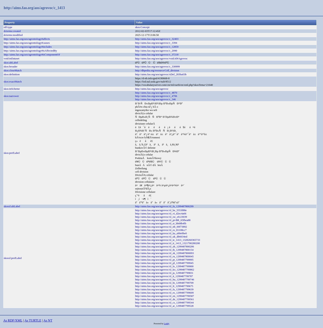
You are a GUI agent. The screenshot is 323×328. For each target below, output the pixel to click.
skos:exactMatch (13, 81)
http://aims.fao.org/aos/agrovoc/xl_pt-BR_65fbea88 (163, 220)
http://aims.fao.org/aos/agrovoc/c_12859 (157, 46)
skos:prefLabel (12, 152)
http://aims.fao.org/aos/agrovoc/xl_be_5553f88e (161, 210)
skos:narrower (11, 96)
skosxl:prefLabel (13, 258)
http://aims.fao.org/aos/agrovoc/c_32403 (157, 38)
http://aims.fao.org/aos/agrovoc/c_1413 (34, 8)
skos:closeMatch (13, 70)
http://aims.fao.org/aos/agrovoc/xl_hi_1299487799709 (164, 282)
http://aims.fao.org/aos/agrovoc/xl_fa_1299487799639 (164, 289)
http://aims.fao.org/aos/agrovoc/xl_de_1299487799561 (164, 299)
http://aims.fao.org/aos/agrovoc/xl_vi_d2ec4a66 (160, 213)
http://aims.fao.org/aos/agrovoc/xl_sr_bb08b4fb (160, 223)
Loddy (166, 323)
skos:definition (12, 74)
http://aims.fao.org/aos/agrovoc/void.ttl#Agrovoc (161, 58)
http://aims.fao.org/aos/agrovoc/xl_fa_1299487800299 (164, 206)
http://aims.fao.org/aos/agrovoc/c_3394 (156, 42)
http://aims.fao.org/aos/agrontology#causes (27, 42)
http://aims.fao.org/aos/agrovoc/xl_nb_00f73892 (161, 226)
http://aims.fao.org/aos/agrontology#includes (28, 46)
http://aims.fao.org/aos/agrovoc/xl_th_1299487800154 (164, 249)
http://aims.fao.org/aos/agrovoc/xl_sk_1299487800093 (164, 253)
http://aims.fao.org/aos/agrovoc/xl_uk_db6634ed (161, 236)
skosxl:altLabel (12, 206)
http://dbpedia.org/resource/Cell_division (157, 70)
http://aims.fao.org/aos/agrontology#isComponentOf (32, 54)
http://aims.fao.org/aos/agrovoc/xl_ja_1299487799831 (164, 272)
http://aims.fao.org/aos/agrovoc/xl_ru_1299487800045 (164, 256)
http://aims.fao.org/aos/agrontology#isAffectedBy (30, 50)
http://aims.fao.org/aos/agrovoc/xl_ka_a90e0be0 (161, 233)
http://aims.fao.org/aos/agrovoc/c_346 (155, 99)
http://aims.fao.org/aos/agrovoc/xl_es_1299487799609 (164, 292)
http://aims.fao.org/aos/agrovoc (152, 88)
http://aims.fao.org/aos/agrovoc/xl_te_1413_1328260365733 (167, 239)
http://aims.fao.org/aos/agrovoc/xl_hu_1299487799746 (164, 279)
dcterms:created (12, 31)
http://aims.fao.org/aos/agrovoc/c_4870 (156, 92)
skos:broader (10, 66)
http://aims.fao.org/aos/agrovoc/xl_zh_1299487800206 (164, 246)
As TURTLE (33, 320)
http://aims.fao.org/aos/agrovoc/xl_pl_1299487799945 (164, 263)
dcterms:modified (13, 34)
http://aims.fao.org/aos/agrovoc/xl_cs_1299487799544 (164, 302)
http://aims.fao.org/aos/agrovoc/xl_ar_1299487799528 (164, 305)
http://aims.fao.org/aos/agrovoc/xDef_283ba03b (161, 74)
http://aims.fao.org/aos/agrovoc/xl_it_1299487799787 (164, 276)
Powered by (159, 323)
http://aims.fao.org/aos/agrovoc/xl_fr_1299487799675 (164, 286)
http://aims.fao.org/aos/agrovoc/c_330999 (157, 66)
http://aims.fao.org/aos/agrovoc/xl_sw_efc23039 (161, 216)
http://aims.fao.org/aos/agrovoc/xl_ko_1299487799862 (164, 269)
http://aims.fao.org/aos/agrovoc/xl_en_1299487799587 (164, 295)
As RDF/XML (12, 320)
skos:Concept (142, 27)
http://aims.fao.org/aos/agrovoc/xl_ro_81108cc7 (161, 230)
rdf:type (8, 27)
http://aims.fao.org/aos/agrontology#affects (27, 38)
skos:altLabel (11, 62)
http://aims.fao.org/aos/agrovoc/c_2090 (156, 50)
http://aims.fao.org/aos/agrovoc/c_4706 (156, 96)
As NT (47, 320)
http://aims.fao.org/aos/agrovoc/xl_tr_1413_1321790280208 (167, 243)
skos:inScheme (12, 88)
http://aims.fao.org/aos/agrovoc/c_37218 (157, 54)
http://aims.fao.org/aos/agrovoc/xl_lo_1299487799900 (164, 266)
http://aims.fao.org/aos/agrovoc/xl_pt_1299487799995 (164, 259)
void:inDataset (11, 58)
